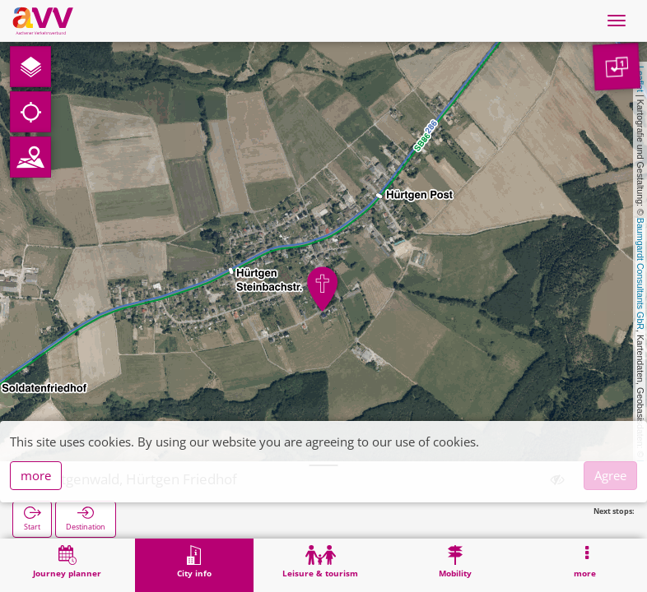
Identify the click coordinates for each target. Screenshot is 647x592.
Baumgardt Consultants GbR (640, 274)
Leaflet (640, 79)
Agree (610, 475)
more (36, 475)
